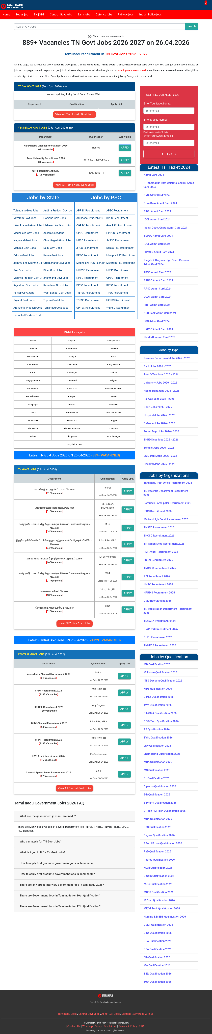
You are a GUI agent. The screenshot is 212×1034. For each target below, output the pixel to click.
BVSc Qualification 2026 (158, 737)
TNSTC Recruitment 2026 (159, 527)
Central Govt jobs (61, 14)
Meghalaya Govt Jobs (26, 233)
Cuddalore (113, 348)
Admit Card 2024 (154, 174)
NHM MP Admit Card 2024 (159, 337)
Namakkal (72, 380)
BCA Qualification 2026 (157, 941)
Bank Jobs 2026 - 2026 (157, 366)
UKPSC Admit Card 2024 (158, 329)
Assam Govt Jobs (53, 233)
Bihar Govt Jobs (52, 270)
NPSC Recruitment (87, 277)
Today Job (22, 14)
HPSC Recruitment (87, 240)
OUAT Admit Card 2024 (157, 296)
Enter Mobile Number (155, 119)
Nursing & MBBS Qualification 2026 (165, 916)
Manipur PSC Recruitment (119, 255)
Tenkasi (72, 404)
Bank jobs (84, 14)
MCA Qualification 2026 (158, 762)
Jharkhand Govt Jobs (55, 277)
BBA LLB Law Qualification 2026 (163, 843)
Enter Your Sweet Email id (158, 135)
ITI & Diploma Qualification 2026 (163, 680)
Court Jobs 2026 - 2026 (158, 407)
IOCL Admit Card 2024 (157, 219)
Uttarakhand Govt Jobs (56, 262)
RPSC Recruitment (117, 285)
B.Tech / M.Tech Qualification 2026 (165, 810)
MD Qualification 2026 (157, 664)
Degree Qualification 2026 (159, 835)
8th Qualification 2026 (157, 794)
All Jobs (115, 1013)
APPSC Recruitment (88, 210)
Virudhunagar (113, 436)
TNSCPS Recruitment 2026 (160, 568)
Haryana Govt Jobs (54, 218)
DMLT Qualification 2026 (158, 924)
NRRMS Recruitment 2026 (159, 592)
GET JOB (169, 154)
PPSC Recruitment (87, 285)
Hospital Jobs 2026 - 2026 (159, 415)
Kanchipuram (71, 364)
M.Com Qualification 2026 (159, 900)
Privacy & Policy (127, 1026)
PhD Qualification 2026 (157, 851)
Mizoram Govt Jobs (24, 218)
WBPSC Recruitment (118, 307)
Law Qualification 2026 (157, 745)
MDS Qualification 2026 (158, 688)
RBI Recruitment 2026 (157, 576)
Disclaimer (110, 1026)
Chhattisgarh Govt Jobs (56, 240)
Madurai (113, 372)
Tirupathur (72, 420)
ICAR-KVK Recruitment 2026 (161, 629)
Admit (104, 1013)
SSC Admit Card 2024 (156, 321)
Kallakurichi (32, 364)
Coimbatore (72, 348)
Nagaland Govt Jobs (25, 240)
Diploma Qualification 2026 (160, 786)
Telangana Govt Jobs (25, 210)
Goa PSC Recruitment (119, 225)
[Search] (99, 26)
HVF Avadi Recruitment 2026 (161, 551)
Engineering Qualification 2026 (162, 753)
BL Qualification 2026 (156, 778)
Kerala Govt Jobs (53, 255)
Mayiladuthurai (74, 444)
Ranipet (72, 396)
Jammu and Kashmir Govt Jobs (26, 262)
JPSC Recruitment (87, 247)
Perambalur (32, 388)
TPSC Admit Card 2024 (157, 272)
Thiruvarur (113, 428)
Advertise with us (143, 1013)
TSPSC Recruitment (88, 300)
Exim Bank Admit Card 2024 (160, 203)
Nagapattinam (33, 380)
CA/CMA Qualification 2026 (160, 713)
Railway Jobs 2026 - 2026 (159, 398)
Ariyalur (72, 340)
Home (6, 14)
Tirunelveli (33, 420)
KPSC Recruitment (87, 255)
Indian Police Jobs (150, 14)
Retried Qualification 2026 (159, 859)
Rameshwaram (33, 396)
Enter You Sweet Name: (157, 103)
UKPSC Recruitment (118, 300)
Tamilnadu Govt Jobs (55, 307)
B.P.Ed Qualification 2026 (159, 696)
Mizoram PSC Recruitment (119, 262)
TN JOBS (39, 14)
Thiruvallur (33, 428)
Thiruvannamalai (72, 428)
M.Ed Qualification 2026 (158, 867)
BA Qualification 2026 (157, 729)
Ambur (33, 340)
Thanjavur (113, 404)
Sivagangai (33, 404)
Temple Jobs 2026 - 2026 (159, 447)
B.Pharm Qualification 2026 (160, 802)
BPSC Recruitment (117, 218)
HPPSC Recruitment (118, 233)
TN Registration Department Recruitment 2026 (167, 610)
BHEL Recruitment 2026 (158, 637)
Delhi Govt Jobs (52, 247)
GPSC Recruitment (87, 233)
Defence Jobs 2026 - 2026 (159, 423)
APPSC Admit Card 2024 (158, 280)
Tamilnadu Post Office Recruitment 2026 (168, 482)
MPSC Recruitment (117, 270)
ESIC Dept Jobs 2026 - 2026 (160, 455)
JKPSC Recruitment (118, 240)
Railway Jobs (126, 14)
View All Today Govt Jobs (74, 623)
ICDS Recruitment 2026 (158, 511)
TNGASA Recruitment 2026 (160, 621)
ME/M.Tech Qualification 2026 (162, 908)
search (191, 26)
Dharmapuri (33, 356)
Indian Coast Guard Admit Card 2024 (165, 227)
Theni (32, 412)
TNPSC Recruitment (88, 292)
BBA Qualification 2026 (157, 949)
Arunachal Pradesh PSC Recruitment (89, 218)
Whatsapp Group (92, 1026)
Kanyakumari (113, 364)
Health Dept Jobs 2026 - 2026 (161, 390)
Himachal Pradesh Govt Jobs (26, 315)
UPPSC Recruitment (88, 307)
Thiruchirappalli (113, 412)
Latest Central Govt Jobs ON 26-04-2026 (74, 640)
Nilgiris (113, 380)
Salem (113, 396)
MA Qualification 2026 (157, 965)
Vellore (33, 436)
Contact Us (73, 1026)
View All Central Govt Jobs (74, 788)
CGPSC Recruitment (88, 225)
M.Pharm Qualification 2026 (160, 672)
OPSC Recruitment (117, 277)
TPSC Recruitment (117, 292)
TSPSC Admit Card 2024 (158, 235)
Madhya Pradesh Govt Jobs (26, 277)
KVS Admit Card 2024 (157, 195)
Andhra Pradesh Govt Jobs (56, 210)
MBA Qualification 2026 (158, 819)
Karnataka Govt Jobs (55, 285)
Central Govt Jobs (89, 1013)
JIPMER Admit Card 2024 (159, 252)
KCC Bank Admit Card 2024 (160, 313)
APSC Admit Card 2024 (157, 288)
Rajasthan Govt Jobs (25, 285)
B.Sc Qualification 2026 (158, 933)
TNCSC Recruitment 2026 (159, 535)
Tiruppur (113, 420)
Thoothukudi (72, 412)
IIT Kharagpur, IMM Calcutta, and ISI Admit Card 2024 (168, 185)
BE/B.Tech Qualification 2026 (161, 721)
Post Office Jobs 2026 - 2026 (161, 374)
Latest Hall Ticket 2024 (169, 167)
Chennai (33, 348)
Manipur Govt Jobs (24, 247)
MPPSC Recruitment (88, 270)
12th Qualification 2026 (158, 705)
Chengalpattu (113, 340)
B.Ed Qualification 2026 (158, 973)
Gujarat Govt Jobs (23, 300)
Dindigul (72, 356)
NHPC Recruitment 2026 (158, 584)
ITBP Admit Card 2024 (157, 304)
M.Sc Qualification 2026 (158, 884)
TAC (141, 1026)
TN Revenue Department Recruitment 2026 (165, 492)
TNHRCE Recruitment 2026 (160, 645)
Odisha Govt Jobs (23, 255)
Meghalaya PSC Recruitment (89, 262)
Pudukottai (72, 388)
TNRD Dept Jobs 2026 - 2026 (161, 439)
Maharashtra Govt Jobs (56, 225)
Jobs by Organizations (168, 475)
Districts (126, 1013)
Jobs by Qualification (169, 656)
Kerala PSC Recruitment (119, 247)
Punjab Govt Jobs (23, 292)
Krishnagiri (72, 372)
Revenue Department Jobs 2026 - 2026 (167, 358)
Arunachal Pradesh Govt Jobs (26, 307)
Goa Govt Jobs (22, 270)
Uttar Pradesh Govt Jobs (26, 225)
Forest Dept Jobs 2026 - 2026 (161, 431)
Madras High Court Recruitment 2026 (166, 519)
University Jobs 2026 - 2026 (160, 382)
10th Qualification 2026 (158, 981)
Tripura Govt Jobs (53, 300)
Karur (32, 372)
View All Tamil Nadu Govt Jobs (74, 114)
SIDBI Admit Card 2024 (157, 211)
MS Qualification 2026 (157, 770)
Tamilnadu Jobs (67, 1013)
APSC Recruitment (117, 210)
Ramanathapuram (113, 388)
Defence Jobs (104, 14)
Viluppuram (71, 436)
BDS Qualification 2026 (157, 827)
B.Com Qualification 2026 (159, 876)
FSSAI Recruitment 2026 (158, 560)
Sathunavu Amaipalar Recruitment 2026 (167, 503)
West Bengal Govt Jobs (56, 292)
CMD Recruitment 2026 (158, 600)
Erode (113, 356)
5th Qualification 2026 (157, 957)
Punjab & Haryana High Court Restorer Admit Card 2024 (166, 262)
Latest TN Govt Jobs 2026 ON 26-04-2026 (74, 455)
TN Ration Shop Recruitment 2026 (164, 543)
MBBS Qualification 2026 (158, 892)
